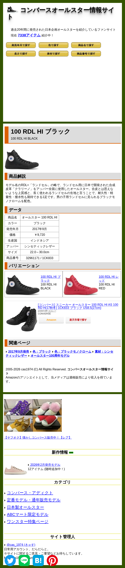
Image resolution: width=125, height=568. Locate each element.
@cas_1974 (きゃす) (21, 544)
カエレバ (52, 311)
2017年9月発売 (18, 351)
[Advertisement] (62, 91)
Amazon (51, 319)
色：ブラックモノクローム (72, 351)
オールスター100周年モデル (50, 355)
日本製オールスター (25, 507)
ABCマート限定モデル (27, 514)
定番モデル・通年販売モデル (34, 500)
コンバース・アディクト (30, 492)
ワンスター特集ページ (27, 521)
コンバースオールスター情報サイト (60, 13)
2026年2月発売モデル (44, 464)
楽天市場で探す (78, 319)
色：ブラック (41, 351)
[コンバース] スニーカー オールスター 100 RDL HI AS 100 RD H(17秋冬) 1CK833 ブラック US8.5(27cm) (78, 306)
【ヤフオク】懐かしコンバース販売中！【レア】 (38, 437)
